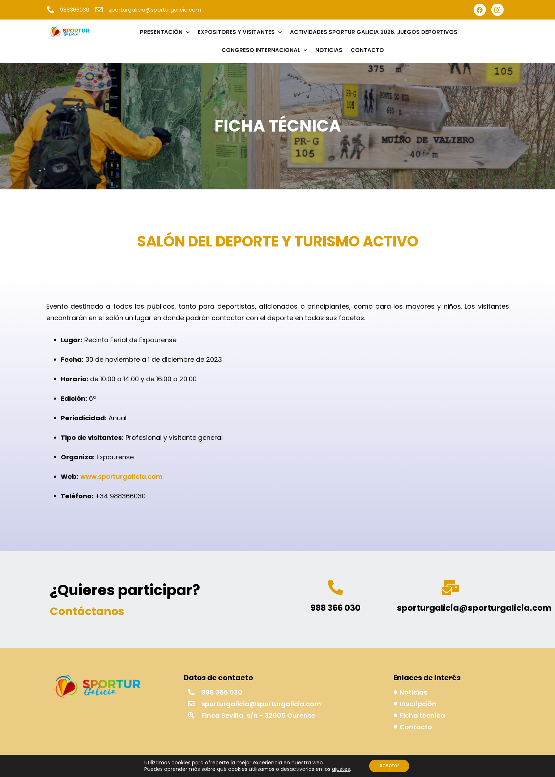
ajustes (340, 769)
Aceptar (389, 765)
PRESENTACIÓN (164, 32)
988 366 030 (335, 609)
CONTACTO (367, 50)
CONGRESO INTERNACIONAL (264, 50)
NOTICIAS (328, 50)
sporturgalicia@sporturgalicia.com (474, 609)
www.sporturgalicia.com (121, 476)
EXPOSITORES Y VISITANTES (240, 32)
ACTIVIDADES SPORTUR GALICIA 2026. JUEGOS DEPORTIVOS (373, 32)
